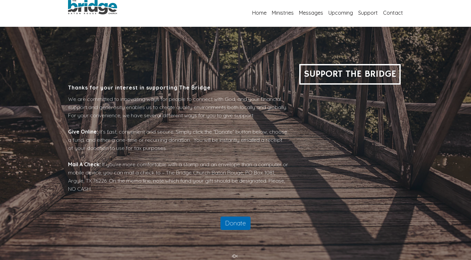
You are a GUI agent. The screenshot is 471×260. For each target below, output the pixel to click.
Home (259, 13)
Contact (393, 13)
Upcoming (340, 13)
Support (368, 13)
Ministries (283, 13)
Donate (235, 223)
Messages (311, 13)
